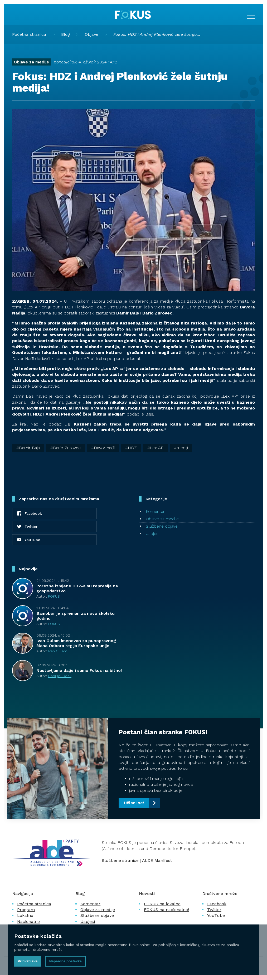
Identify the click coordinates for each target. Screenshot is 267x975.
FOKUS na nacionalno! (166, 909)
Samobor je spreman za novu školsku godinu (75, 616)
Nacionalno (28, 921)
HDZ (132, 447)
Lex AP (156, 447)
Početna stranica (29, 34)
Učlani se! (134, 802)
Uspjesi (152, 533)
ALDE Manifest (157, 860)
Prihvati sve (27, 961)
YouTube (216, 915)
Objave (91, 34)
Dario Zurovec (67, 447)
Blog (65, 34)
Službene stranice (120, 860)
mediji (182, 447)
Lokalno (25, 915)
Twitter (214, 909)
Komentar (155, 511)
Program (26, 909)
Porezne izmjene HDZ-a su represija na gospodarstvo (77, 588)
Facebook (216, 903)
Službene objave (162, 526)
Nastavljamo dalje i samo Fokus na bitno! (79, 670)
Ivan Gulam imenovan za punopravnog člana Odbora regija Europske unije (76, 643)
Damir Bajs (29, 447)
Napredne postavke (65, 961)
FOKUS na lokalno (162, 903)
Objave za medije (31, 61)
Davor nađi (104, 447)
